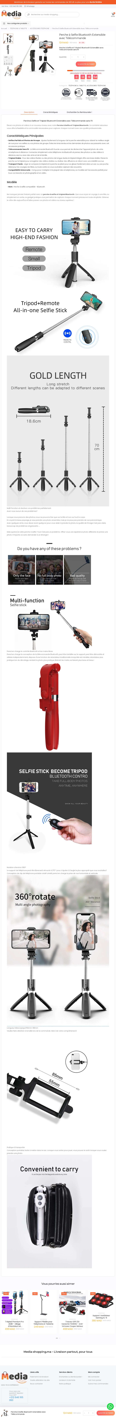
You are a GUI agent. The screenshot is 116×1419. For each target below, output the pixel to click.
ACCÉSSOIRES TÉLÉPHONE (39, 28)
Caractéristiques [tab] (50, 112)
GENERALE (14, 1319)
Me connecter (93, 1377)
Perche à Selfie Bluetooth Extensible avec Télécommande (75, 28)
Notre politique (65, 1384)
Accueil (4, 28)
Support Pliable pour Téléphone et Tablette (43, 1322)
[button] (113, 14)
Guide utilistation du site (40, 1380)
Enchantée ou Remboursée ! (70, 1377)
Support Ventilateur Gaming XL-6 (101, 1316)
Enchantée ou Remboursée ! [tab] (79, 112)
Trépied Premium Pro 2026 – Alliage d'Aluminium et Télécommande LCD (14, 1325)
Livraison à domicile (67, 1380)
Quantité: (63, 57)
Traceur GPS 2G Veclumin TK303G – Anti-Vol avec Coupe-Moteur (72, 1324)
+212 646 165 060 (16, 1399)
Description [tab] (29, 112)
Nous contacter (36, 1384)
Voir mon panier (94, 1380)
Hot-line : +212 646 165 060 (12, 6)
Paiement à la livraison (39, 1377)
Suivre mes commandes (98, 1384)
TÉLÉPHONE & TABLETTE (18, 28)
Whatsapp (29, 6)
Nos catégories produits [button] (18, 23)
